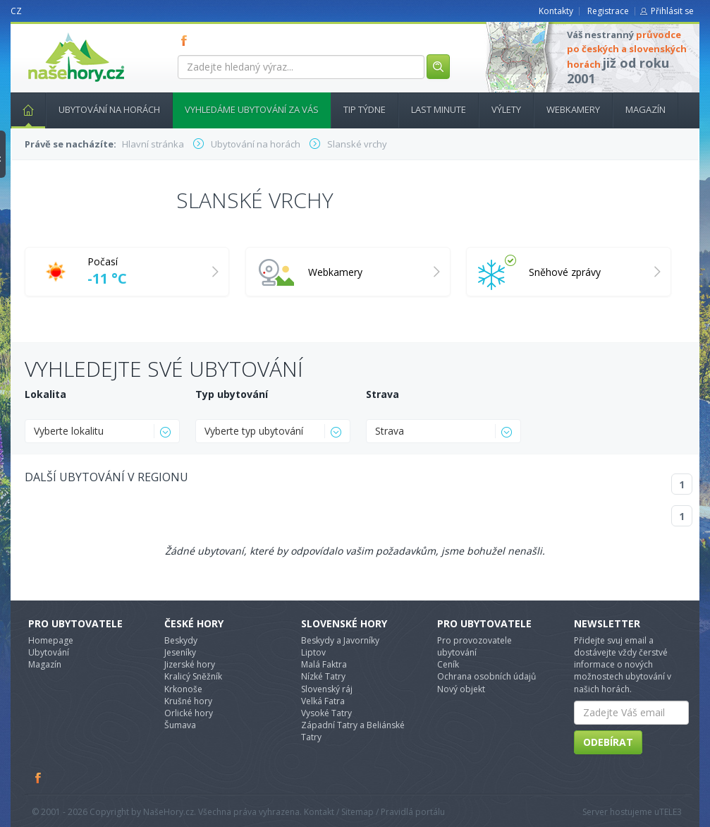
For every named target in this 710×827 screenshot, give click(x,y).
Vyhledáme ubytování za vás (252, 109)
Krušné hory (188, 701)
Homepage (50, 640)
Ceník (448, 664)
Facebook (38, 777)
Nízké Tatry (323, 676)
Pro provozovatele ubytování (474, 646)
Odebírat (608, 742)
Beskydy (180, 640)
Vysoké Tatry (326, 713)
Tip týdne (364, 109)
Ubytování (48, 652)
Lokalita (45, 394)
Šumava (180, 725)
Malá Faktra (324, 664)
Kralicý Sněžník (193, 676)
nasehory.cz (51, 33)
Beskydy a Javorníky (340, 640)
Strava (382, 394)
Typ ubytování (231, 394)
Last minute (438, 109)
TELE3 (670, 812)
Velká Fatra (323, 701)
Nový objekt (461, 689)
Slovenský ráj (327, 689)
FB (186, 40)
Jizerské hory (189, 664)
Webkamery (573, 109)
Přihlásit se (672, 11)
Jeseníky (180, 652)
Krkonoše (183, 689)
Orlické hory (188, 713)
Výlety (506, 109)
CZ (16, 11)
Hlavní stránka (22, 109)
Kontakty (556, 11)
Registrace (608, 11)
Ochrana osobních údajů (486, 676)
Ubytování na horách (109, 109)
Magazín (645, 109)
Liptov (313, 652)
